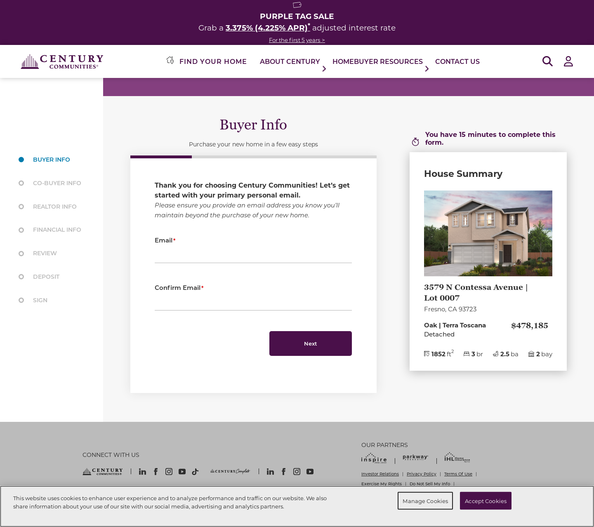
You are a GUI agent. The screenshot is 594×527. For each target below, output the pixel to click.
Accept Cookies (486, 500)
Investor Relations (380, 474)
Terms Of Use (458, 474)
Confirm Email (177, 287)
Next (310, 343)
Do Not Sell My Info (430, 484)
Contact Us (457, 61)
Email (163, 240)
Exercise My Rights (381, 484)
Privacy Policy (421, 474)
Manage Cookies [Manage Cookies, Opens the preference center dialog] (425, 500)
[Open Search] (547, 61)
